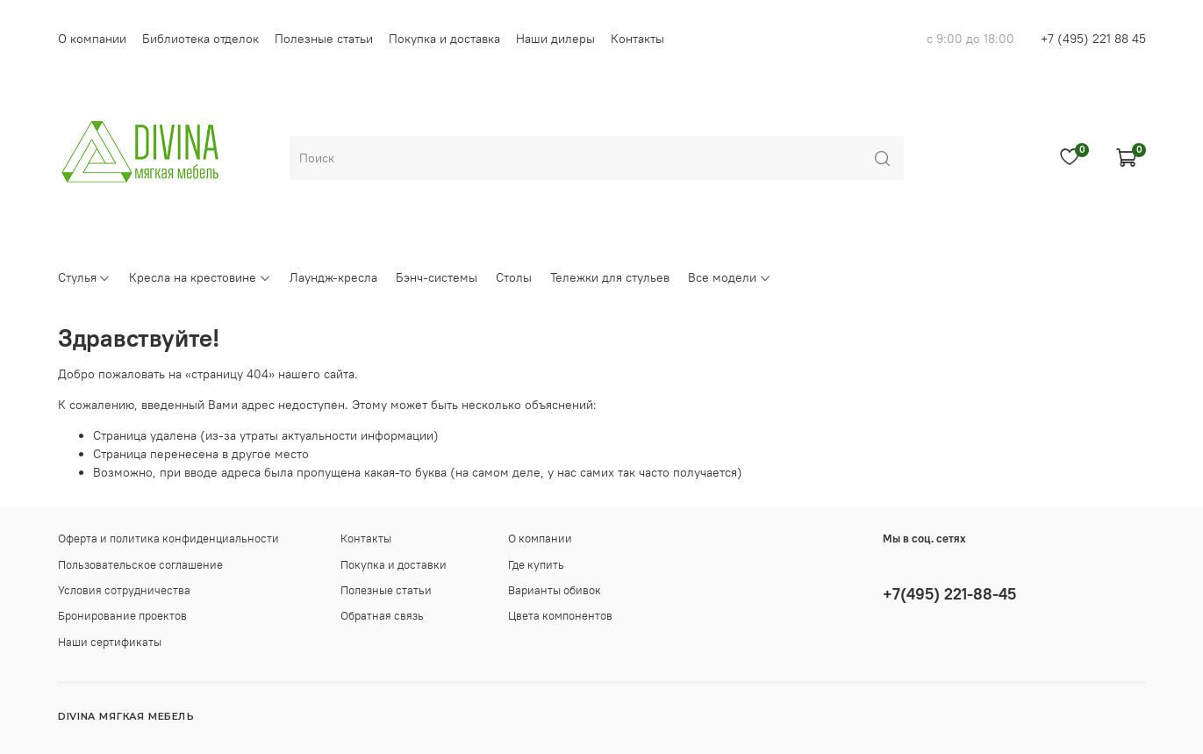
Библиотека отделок (200, 39)
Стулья (84, 277)
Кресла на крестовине (200, 277)
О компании (92, 39)
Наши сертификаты (109, 642)
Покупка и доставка (444, 39)
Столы (514, 277)
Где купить (536, 564)
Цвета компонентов (560, 615)
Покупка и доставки (393, 564)
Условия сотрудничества (124, 590)
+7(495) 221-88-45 (949, 594)
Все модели (729, 277)
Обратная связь (382, 615)
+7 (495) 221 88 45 (1093, 39)
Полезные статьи (324, 39)
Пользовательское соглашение (140, 564)
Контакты (637, 39)
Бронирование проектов (122, 615)
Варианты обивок (554, 590)
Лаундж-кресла (333, 277)
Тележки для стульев (610, 277)
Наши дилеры (555, 39)
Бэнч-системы (436, 277)
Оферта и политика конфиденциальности (168, 538)
